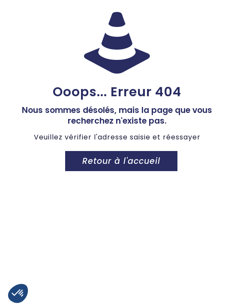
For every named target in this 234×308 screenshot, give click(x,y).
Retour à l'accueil (121, 161)
